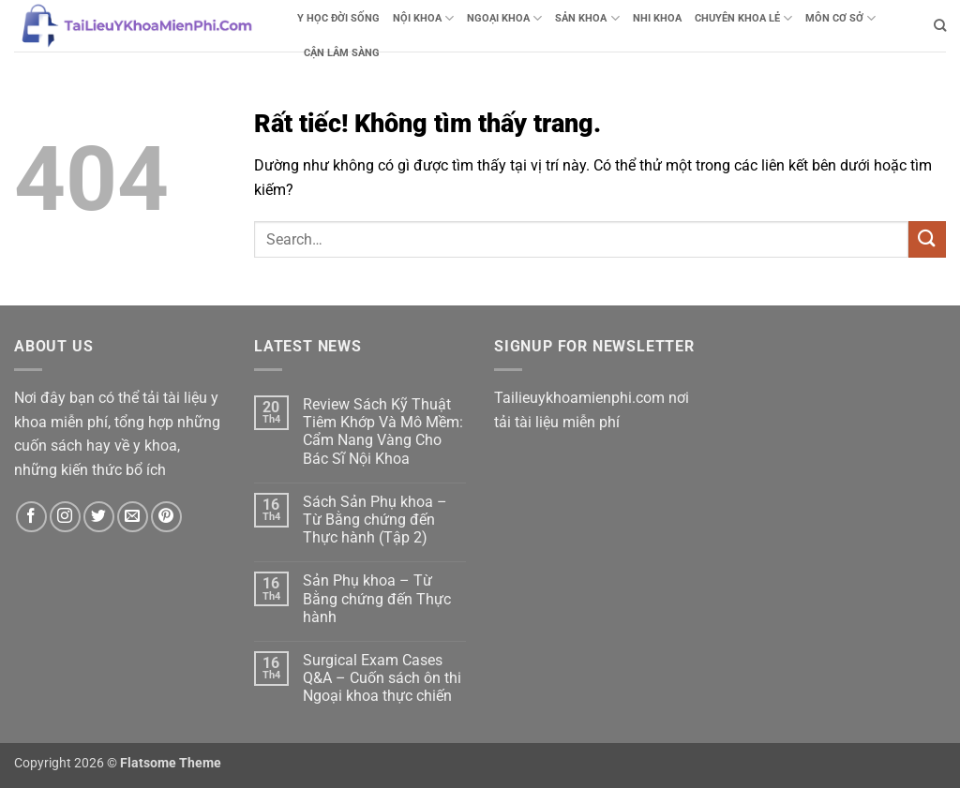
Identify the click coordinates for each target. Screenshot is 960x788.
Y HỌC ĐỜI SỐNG (338, 18)
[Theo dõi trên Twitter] (98, 516)
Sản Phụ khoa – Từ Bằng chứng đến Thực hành (377, 598)
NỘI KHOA (423, 18)
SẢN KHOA (587, 18)
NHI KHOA (657, 18)
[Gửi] (927, 239)
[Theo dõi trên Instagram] (65, 516)
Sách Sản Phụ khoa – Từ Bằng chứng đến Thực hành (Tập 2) (375, 519)
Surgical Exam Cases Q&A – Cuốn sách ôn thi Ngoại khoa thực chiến (382, 678)
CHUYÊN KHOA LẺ (743, 18)
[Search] (940, 25)
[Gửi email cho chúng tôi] (132, 516)
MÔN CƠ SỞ (840, 18)
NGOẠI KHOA (504, 18)
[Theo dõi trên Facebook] (31, 516)
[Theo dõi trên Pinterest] (166, 516)
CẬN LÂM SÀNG (342, 53)
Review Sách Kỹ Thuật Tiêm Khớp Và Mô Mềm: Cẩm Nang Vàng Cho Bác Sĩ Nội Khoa (383, 431)
